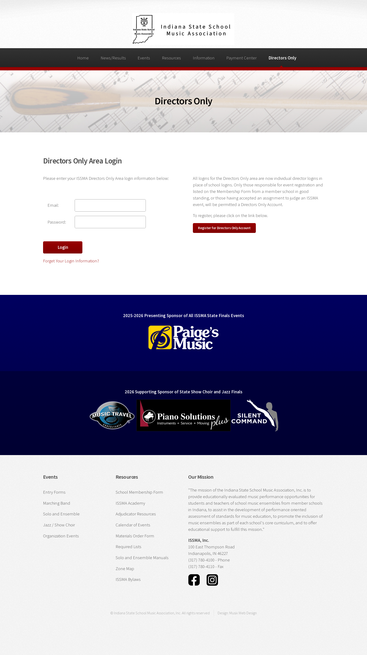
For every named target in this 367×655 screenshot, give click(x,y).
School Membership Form (139, 492)
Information (204, 58)
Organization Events (61, 536)
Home (83, 58)
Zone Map (125, 568)
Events (144, 58)
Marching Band (56, 503)
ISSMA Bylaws (128, 579)
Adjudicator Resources (136, 514)
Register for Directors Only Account (224, 228)
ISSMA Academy (130, 503)
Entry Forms (54, 492)
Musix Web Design (243, 612)
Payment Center (241, 58)
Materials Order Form (135, 536)
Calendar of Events (133, 525)
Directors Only (282, 58)
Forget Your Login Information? (71, 261)
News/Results (113, 58)
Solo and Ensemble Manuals (142, 557)
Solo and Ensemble (61, 514)
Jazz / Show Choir (59, 525)
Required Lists (128, 546)
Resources (171, 58)
